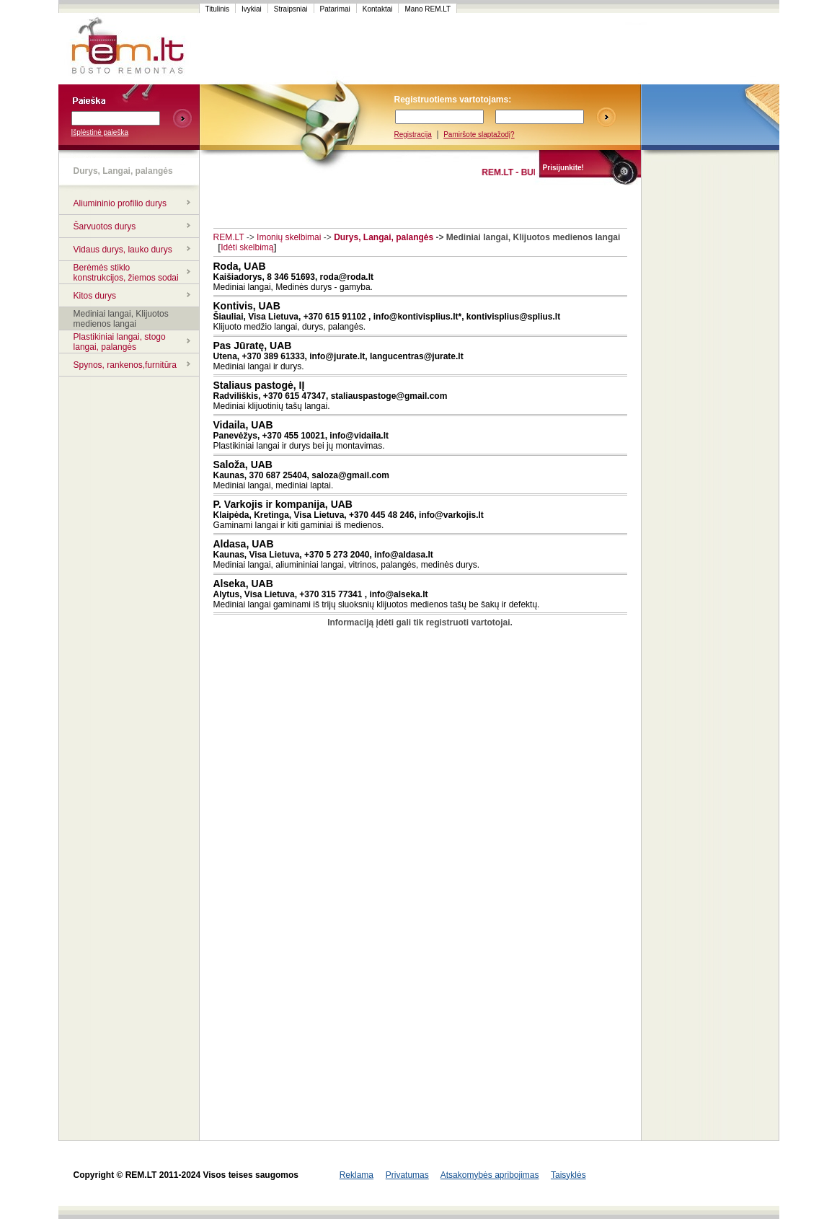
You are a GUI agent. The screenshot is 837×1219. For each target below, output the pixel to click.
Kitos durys (95, 296)
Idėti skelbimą (247, 247)
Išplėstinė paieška (100, 132)
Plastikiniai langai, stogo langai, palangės (120, 342)
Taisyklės (568, 1175)
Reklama (356, 1175)
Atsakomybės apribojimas (489, 1175)
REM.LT (228, 237)
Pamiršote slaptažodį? (478, 134)
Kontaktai (378, 9)
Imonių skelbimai (289, 237)
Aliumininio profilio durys (120, 203)
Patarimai (335, 9)
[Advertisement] (472, 49)
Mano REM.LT (427, 9)
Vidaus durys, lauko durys (123, 250)
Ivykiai (252, 9)
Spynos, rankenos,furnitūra (125, 365)
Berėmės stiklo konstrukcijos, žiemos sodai (126, 273)
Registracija (413, 134)
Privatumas (407, 1175)
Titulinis (217, 9)
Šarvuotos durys (105, 226)
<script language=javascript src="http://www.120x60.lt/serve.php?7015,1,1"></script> (710, 49)
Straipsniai (291, 9)
